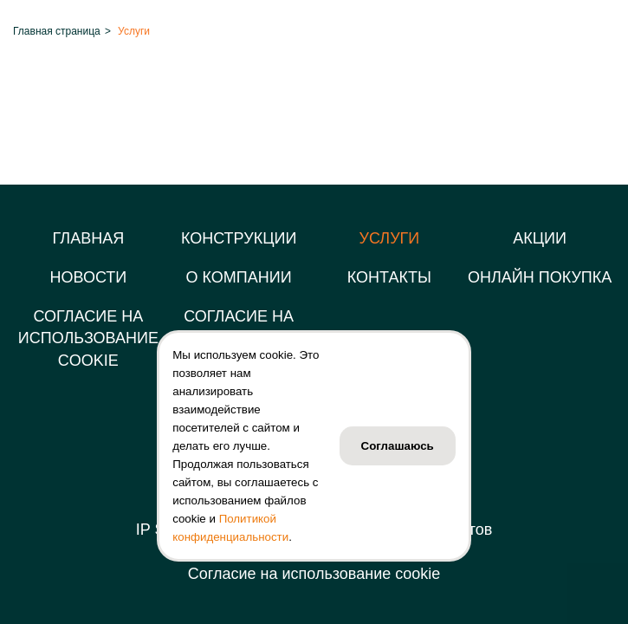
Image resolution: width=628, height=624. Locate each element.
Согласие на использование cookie (314, 573)
